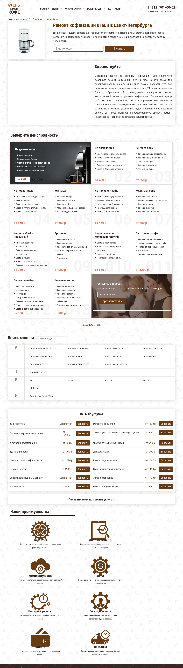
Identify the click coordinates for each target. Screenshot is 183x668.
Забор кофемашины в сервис (26, 477)
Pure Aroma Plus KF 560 (41, 396)
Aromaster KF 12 (75, 356)
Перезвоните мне (112, 301)
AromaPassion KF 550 (78, 348)
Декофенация (101, 451)
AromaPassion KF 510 (40, 348)
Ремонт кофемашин (20, 619)
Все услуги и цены (92, 325)
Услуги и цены (49, 8)
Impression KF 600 (38, 372)
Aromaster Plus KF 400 (78, 364)
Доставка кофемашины (23, 443)
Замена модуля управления (108, 469)
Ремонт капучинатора (105, 486)
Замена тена (17, 486)
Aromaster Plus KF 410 (116, 364)
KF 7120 (34, 388)
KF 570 (108, 380)
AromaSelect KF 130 (114, 348)
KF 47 (32, 380)
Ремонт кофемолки (104, 423)
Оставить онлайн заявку (126, 647)
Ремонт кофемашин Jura (23, 623)
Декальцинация (19, 451)
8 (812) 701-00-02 (161, 7)
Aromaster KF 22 (151, 356)
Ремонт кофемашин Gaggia (25, 638)
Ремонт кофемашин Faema (25, 634)
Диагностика (17, 423)
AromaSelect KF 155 (152, 348)
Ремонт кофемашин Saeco (24, 630)
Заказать (119, 48)
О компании (73, 8)
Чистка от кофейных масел (108, 443)
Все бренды (94, 8)
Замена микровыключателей (26, 433)
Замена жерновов (103, 477)
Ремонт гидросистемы (105, 460)
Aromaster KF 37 (38, 364)
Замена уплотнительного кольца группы (116, 432)
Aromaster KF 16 (113, 356)
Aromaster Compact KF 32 (42, 356)
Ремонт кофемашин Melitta (25, 627)
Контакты (114, 8)
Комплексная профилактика (26, 460)
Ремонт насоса (18, 469)
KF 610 (146, 380)
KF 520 (71, 380)
